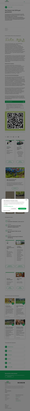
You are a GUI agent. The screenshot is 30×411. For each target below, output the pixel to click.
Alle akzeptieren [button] (22, 208)
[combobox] (26, 199)
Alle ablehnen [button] (13, 208)
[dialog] (15, 205)
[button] (15, 206)
